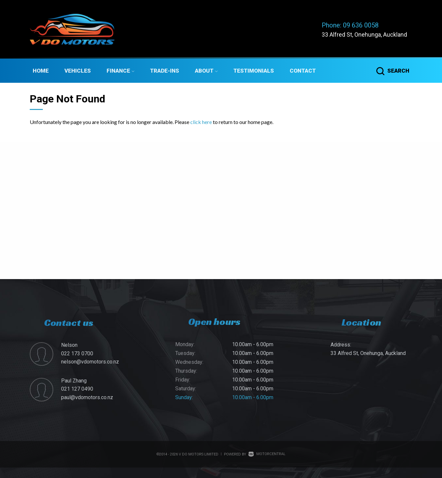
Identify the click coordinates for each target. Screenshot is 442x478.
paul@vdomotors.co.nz (87, 397)
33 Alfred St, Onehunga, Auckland (364, 34)
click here (201, 122)
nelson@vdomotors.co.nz (90, 362)
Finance (120, 70)
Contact (303, 70)
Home (41, 70)
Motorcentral (266, 454)
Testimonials (253, 70)
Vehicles (77, 70)
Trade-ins (164, 70)
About (206, 70)
